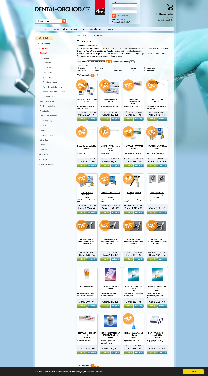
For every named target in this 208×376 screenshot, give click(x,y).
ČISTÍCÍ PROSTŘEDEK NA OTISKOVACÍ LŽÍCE (110, 335)
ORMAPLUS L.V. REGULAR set (87, 195)
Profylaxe (43, 125)
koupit (92, 119)
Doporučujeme (44, 43)
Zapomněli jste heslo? (121, 22)
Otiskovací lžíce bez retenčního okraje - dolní (87, 242)
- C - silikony (47, 68)
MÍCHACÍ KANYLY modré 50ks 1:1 (133, 335)
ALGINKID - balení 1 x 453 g (157, 288)
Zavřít (193, 371)
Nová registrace (118, 19)
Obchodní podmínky (92, 29)
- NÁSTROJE (43, 154)
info (82, 119)
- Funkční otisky (48, 72)
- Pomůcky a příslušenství (52, 87)
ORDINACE (87, 36)
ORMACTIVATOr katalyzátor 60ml (134, 101)
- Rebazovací (47, 77)
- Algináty (45, 58)
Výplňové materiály (46, 101)
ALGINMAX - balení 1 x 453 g (133, 288)
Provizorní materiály (47, 106)
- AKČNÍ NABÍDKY (45, 164)
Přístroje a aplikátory (47, 135)
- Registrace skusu (49, 82)
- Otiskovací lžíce (49, 96)
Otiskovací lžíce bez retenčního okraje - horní (110, 242)
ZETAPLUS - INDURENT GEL (87, 335)
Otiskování (43, 53)
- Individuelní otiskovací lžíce (53, 92)
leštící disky (44, 140)
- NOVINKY (42, 159)
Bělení (42, 145)
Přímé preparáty (45, 121)
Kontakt (110, 29)
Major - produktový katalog (65, 29)
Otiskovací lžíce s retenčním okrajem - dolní (133, 242)
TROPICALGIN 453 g (86, 286)
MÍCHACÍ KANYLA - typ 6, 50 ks (110, 148)
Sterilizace (43, 130)
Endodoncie (44, 111)
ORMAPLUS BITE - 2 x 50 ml (110, 195)
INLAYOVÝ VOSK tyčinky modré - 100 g (157, 335)
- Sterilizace (43, 48)
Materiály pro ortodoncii (48, 116)
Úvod (46, 29)
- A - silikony (46, 63)
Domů (79, 36)
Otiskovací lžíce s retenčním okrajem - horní (157, 242)
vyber (162, 212)
